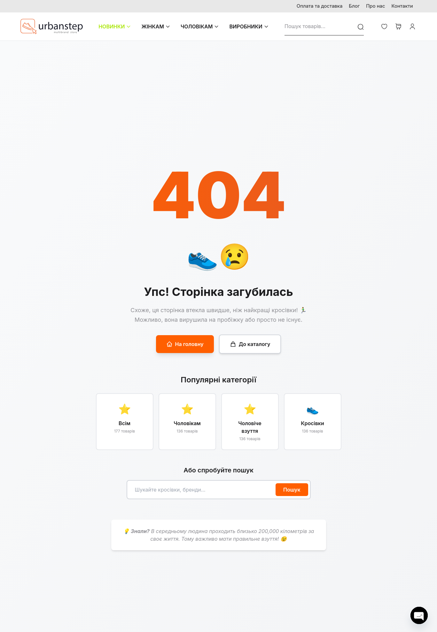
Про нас (375, 6)
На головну (185, 344)
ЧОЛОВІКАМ (200, 26)
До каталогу (250, 344)
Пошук (291, 489)
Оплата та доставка (320, 6)
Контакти (402, 6)
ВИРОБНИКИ (249, 26)
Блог (354, 6)
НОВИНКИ (114, 26)
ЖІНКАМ (155, 26)
